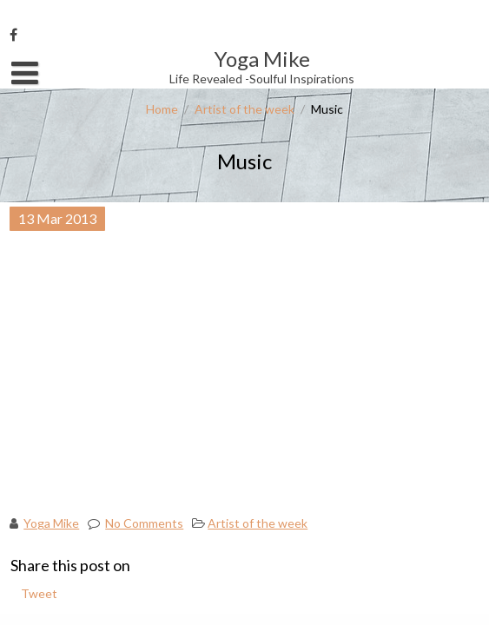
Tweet (39, 593)
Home (162, 109)
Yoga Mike (51, 523)
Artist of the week (244, 109)
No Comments (144, 523)
